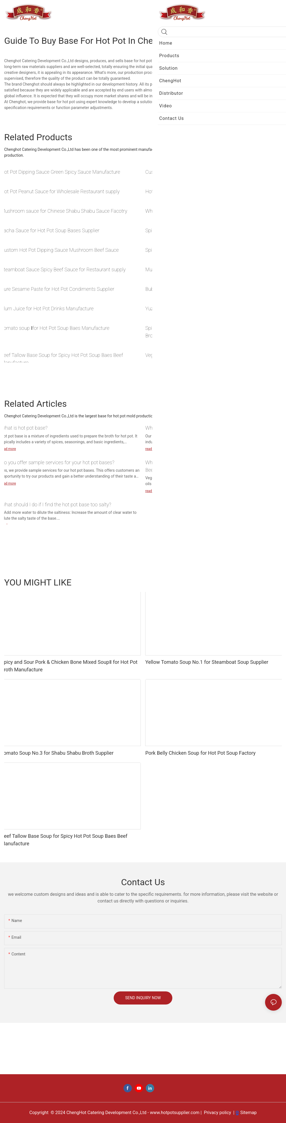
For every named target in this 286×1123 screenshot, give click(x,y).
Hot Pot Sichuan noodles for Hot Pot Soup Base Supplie (205, 191)
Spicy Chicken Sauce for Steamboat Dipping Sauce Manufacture (214, 250)
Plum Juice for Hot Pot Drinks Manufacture (47, 308)
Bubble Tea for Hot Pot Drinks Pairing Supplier (194, 289)
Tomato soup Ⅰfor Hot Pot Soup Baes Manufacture (55, 328)
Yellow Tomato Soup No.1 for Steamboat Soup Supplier (206, 662)
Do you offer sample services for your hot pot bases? (58, 462)
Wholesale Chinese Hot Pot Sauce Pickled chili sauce (202, 211)
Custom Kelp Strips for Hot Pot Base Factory (193, 172)
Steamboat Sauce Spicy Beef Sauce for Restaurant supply (63, 269)
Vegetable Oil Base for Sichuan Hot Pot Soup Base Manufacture (213, 355)
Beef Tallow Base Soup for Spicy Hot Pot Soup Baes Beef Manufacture (62, 359)
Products (271, 582)
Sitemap (246, 1112)
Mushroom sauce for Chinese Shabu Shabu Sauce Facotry (64, 211)
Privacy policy (217, 1112)
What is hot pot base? (24, 428)
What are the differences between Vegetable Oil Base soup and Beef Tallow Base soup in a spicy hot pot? (212, 466)
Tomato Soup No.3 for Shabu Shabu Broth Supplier (57, 753)
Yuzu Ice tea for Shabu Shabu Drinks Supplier (194, 308)
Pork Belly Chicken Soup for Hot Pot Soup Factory (200, 753)
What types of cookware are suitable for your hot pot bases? (210, 428)
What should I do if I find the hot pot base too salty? (56, 504)
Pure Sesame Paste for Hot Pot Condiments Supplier (58, 289)
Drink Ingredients (210, 582)
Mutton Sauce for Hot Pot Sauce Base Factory (195, 269)
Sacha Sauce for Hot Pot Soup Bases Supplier (50, 230)
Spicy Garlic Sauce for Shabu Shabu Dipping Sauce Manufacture (214, 230)
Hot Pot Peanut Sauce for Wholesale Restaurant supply (60, 191)
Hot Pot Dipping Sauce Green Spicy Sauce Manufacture (60, 172)
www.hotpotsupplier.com (174, 1112)
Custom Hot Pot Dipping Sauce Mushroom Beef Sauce (60, 250)
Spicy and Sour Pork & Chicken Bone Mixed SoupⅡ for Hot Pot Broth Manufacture (211, 331)
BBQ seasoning (244, 582)
